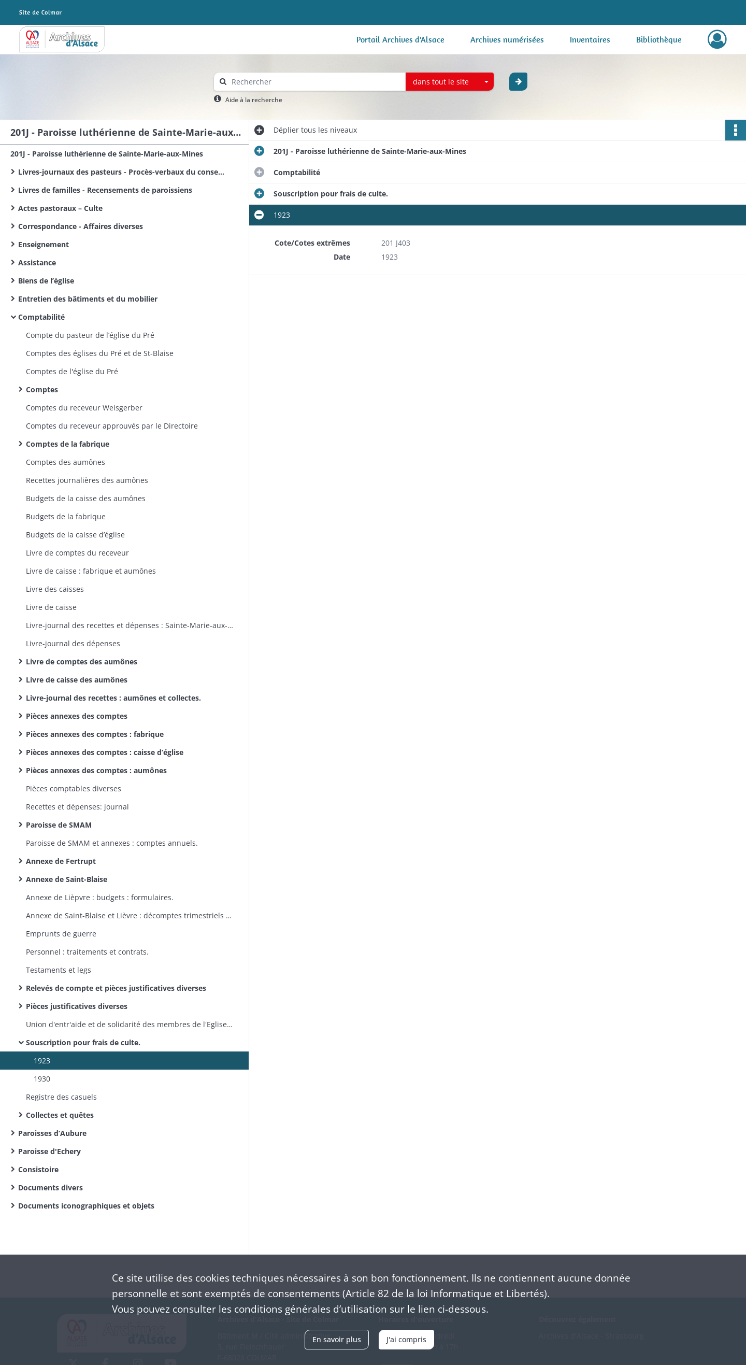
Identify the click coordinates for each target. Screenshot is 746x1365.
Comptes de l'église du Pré (72, 371)
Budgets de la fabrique (66, 516)
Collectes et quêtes (60, 1115)
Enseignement (43, 244)
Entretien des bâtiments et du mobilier (87, 299)
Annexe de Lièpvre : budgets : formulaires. (100, 897)
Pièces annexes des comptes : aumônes (96, 770)
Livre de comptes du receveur (77, 553)
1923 (42, 1060)
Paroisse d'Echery (49, 1151)
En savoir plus (336, 1339)
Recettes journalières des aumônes (87, 480)
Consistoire (38, 1169)
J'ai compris (406, 1339)
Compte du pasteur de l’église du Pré (90, 335)
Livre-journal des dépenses (73, 643)
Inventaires (590, 39)
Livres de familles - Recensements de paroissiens (105, 190)
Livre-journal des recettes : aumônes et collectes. (113, 698)
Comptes (42, 389)
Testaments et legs (58, 970)
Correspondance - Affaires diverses (80, 226)
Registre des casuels (61, 1097)
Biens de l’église (46, 281)
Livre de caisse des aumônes (76, 680)
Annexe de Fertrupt (61, 861)
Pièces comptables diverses (73, 788)
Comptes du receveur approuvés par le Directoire (112, 426)
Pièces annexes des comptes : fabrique (95, 734)
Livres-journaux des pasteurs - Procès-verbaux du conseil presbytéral (121, 172)
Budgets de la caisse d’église (75, 534)
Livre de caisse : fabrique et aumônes (91, 571)
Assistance (37, 262)
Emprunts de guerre (61, 934)
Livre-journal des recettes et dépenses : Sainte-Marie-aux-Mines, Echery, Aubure (129, 625)
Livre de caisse (51, 607)
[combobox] (450, 82)
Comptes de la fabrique (67, 444)
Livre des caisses (55, 589)
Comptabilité (41, 317)
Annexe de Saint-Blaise (66, 879)
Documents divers (50, 1187)
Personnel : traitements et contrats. (87, 952)
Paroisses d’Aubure (52, 1133)
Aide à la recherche (253, 99)
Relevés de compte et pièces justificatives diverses (116, 988)
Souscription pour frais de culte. (83, 1042)
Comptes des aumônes (65, 462)
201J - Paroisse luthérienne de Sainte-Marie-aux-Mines (106, 154)
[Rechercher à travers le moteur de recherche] (315, 81)
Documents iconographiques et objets (86, 1206)
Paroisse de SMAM (59, 825)
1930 (42, 1079)
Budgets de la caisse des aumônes (86, 498)
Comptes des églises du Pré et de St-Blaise (100, 353)
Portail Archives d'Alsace (400, 39)
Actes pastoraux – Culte (60, 208)
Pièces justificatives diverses (76, 1006)
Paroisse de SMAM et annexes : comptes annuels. (112, 843)
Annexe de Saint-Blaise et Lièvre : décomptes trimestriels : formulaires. (129, 915)
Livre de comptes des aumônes (81, 661)
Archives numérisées (507, 39)
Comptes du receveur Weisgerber (84, 408)
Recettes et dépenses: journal (77, 807)
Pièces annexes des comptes (76, 716)
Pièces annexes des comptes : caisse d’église (104, 752)
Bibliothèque (659, 39)
